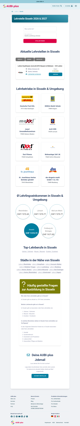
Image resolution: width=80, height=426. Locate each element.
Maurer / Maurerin (39, 251)
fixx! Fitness (27, 154)
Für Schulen (54, 404)
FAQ (12, 406)
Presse (33, 398)
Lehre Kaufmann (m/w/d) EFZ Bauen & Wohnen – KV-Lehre (40, 66)
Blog (32, 401)
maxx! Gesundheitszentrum (27, 130)
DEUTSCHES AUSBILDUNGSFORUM (37, 407)
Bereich (20, 59)
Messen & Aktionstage (37, 404)
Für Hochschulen (55, 401)
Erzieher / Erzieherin (52, 251)
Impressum (48, 422)
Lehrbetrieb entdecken (34, 74)
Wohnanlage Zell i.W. (53, 154)
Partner (13, 404)
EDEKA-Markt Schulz (53, 106)
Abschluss (39, 59)
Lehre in (25, 264)
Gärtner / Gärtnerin (27, 251)
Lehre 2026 (40, 1)
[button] (75, 5)
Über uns (13, 398)
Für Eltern (53, 406)
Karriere (13, 401)
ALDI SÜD (52, 129)
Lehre (16, 11)
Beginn (29, 59)
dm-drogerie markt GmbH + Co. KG (53, 178)
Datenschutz (59, 422)
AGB (53, 422)
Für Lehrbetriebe (55, 398)
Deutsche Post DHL (27, 106)
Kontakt (66, 422)
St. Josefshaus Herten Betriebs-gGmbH (27, 178)
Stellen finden (40, 41)
